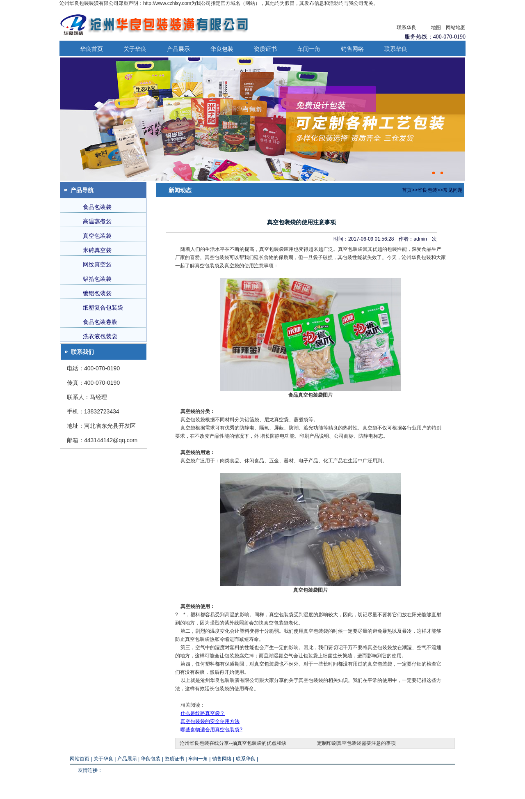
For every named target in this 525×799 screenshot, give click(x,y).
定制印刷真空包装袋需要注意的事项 (356, 743)
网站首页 (79, 759)
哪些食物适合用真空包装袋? (211, 729)
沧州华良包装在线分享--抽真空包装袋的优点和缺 (233, 743)
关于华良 (134, 49)
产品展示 (178, 49)
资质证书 (265, 49)
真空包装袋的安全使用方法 (210, 721)
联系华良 (406, 27)
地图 (436, 27)
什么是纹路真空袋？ (202, 713)
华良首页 (91, 49)
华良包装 (221, 49)
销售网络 (352, 49)
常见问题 (453, 190)
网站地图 (456, 27)
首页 (407, 190)
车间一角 (308, 49)
